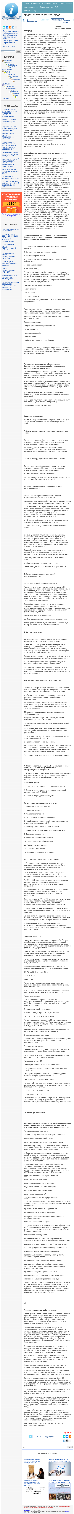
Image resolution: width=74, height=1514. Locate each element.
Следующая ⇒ (58, 20)
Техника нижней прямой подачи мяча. (9, 121)
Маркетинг (11, 74)
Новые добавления (10, 41)
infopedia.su (27, 1510)
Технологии (11, 88)
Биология (9, 62)
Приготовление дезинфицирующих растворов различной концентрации (10, 113)
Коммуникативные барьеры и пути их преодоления (10, 154)
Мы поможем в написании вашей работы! (42, 1507)
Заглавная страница (11, 31)
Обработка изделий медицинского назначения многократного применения (10, 162)
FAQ (4, 45)
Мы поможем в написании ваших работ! (11, 215)
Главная (26, 3)
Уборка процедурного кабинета (8, 270)
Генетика (11, 64)
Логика (8, 73)
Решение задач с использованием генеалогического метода (32, 1483)
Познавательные (65, 3)
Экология (5, 99)
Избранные (35, 3)
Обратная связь (9, 43)
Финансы (16, 93)
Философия (15, 92)
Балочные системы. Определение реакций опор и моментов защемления (10, 285)
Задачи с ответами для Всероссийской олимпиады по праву (10, 184)
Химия (17, 95)
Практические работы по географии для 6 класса (9, 247)
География (13, 66)
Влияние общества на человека (10, 230)
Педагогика (6, 83)
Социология (10, 86)
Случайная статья (10, 35)
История (7, 71)
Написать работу (9, 46)
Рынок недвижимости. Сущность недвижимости (59, 1460)
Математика (13, 76)
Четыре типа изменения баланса (10, 177)
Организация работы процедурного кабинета (8, 136)
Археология (8, 60)
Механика (16, 79)
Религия (7, 85)
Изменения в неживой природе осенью (9, 263)
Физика (11, 90)
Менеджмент (15, 78)
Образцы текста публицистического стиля (10, 171)
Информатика (7, 69)
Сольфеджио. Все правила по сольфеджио (9, 277)
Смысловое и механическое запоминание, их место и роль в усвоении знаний (9, 145)
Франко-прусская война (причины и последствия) (9, 128)
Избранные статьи (10, 33)
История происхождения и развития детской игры (59, 1481)
